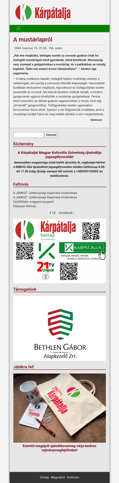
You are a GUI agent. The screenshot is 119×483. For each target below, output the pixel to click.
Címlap (44, 477)
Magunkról (58, 477)
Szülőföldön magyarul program (33, 202)
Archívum (73, 477)
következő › (66, 213)
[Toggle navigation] (18, 28)
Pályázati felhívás (24, 206)
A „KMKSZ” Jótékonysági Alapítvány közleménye (45, 193)
